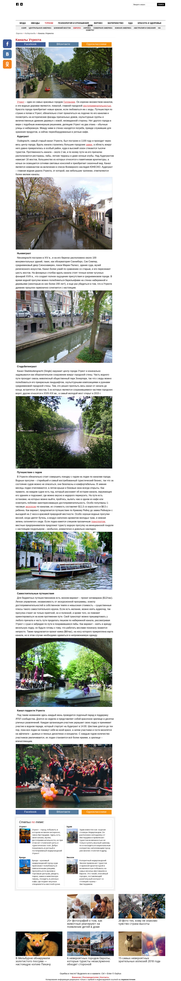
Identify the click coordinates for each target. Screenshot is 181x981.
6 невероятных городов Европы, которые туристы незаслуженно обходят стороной (89, 961)
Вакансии (76, 977)
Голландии (69, 102)
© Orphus (116, 973)
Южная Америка (123, 28)
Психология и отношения (73, 23)
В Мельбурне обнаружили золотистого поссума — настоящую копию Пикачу (33, 961)
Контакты (104, 977)
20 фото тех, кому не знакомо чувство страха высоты (137, 922)
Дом (90, 25)
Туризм (49, 23)
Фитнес (98, 23)
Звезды (35, 23)
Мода (23, 23)
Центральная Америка (40, 28)
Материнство (115, 23)
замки (89, 144)
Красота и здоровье (149, 23)
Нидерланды (30, 33)
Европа (77, 28)
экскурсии (30, 506)
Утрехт (20, 102)
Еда (130, 23)
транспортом (98, 521)
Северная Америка (102, 28)
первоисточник (128, 979)
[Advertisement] (140, 56)
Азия (23, 28)
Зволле (70, 857)
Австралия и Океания (145, 28)
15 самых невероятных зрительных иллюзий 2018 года (139, 959)
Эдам (69, 826)
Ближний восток (62, 28)
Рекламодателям (90, 977)
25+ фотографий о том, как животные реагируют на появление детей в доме (84, 923)
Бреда (22, 857)
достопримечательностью (97, 106)
